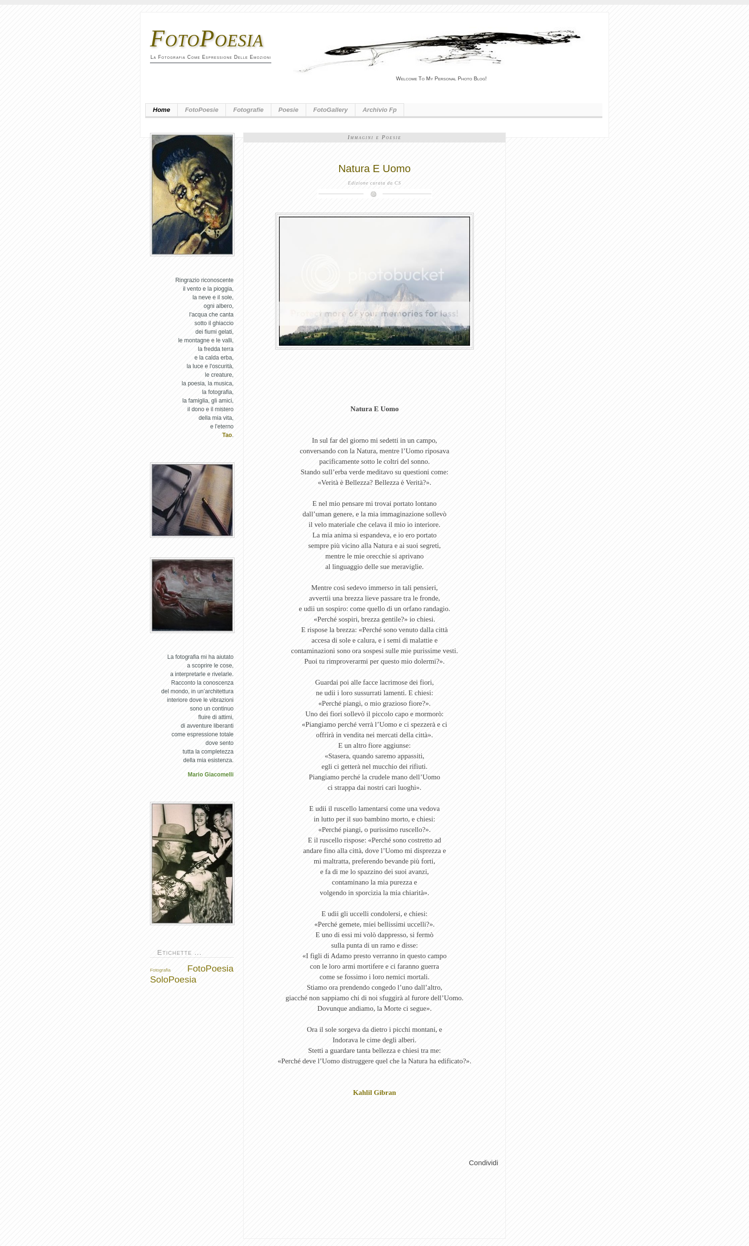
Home (161, 109)
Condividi (483, 1163)
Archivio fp (380, 109)
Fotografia (160, 970)
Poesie (288, 109)
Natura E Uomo (374, 169)
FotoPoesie (201, 109)
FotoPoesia (207, 38)
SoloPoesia (173, 979)
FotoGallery (330, 109)
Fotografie (248, 109)
